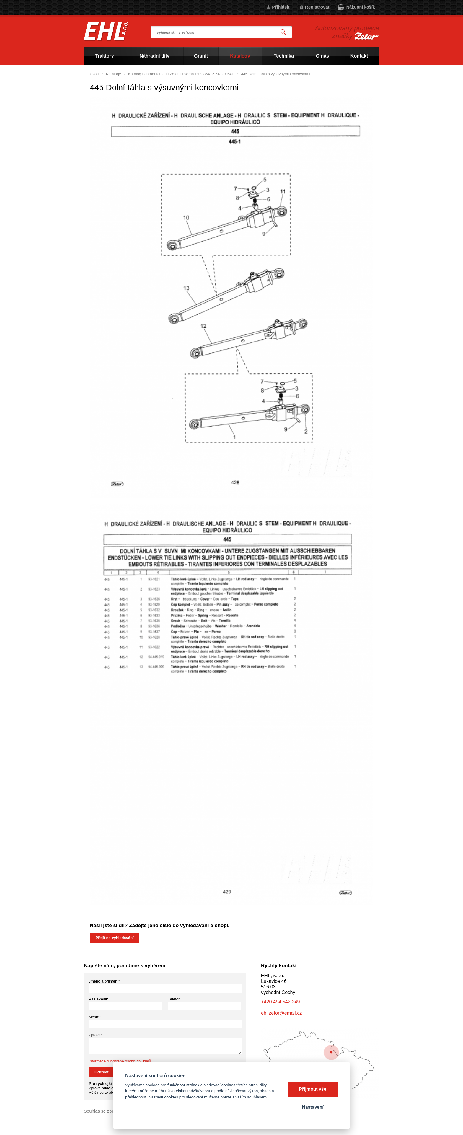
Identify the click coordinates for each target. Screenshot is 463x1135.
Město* (95, 1017)
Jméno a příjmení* (104, 981)
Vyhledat (283, 32)
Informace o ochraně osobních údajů (120, 1061)
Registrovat (317, 6)
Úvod (94, 74)
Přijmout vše (313, 1089)
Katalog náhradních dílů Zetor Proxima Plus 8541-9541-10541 (181, 74)
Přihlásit (280, 6)
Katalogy (113, 74)
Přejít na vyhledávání (115, 938)
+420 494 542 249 (280, 1001)
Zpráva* (95, 1035)
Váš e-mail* (98, 999)
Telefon (174, 999)
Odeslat (101, 1072)
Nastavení (312, 1107)
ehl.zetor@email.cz (281, 1013)
